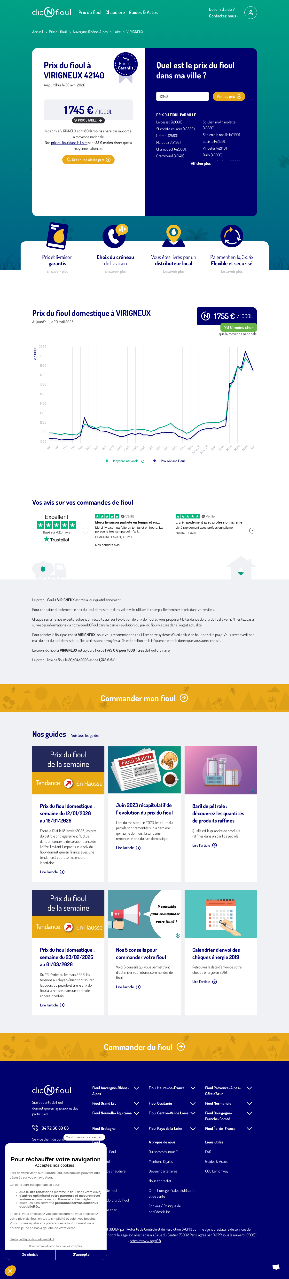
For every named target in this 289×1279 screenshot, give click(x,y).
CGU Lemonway (216, 1171)
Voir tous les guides (85, 735)
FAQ (208, 1151)
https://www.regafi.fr (145, 1240)
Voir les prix (229, 96)
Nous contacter (160, 1180)
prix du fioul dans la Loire (69, 142)
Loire (117, 31)
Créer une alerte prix (88, 159)
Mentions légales (161, 1161)
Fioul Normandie (218, 1103)
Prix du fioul (90, 12)
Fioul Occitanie (160, 1103)
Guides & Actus (143, 12)
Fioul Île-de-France (220, 1128)
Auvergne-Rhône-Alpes (90, 31)
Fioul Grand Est (104, 1103)
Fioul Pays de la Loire (165, 1128)
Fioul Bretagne (104, 1128)
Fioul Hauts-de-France (167, 1087)
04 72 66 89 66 (50, 1128)
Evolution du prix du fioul (110, 1200)
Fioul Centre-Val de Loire (168, 1113)
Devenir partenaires (163, 1171)
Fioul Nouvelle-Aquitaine (112, 1113)
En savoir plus (57, 271)
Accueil (37, 31)
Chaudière (115, 12)
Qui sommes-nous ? (163, 1151)
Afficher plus (201, 163)
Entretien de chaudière (108, 1171)
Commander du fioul (144, 1047)
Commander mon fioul (144, 698)
